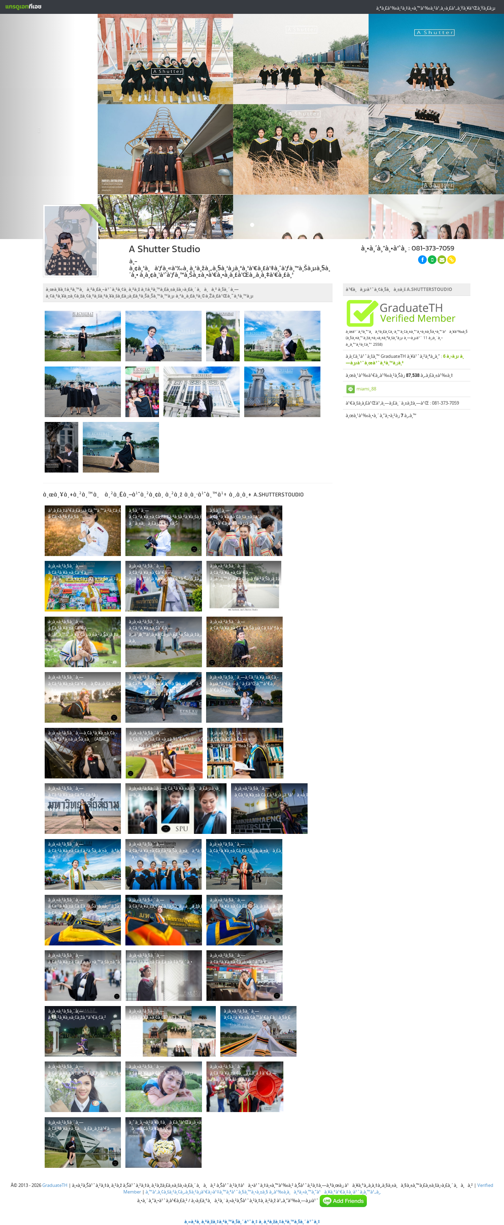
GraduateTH (55, 1185)
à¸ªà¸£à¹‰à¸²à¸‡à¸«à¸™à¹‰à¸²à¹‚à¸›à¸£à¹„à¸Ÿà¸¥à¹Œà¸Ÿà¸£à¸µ (435, 8)
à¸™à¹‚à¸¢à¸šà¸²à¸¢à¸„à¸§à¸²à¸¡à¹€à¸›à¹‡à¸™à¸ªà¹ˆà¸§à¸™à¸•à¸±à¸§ (206, 1192)
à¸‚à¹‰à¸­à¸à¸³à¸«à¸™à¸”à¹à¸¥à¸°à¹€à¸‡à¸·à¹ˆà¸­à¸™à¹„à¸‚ (325, 1192)
